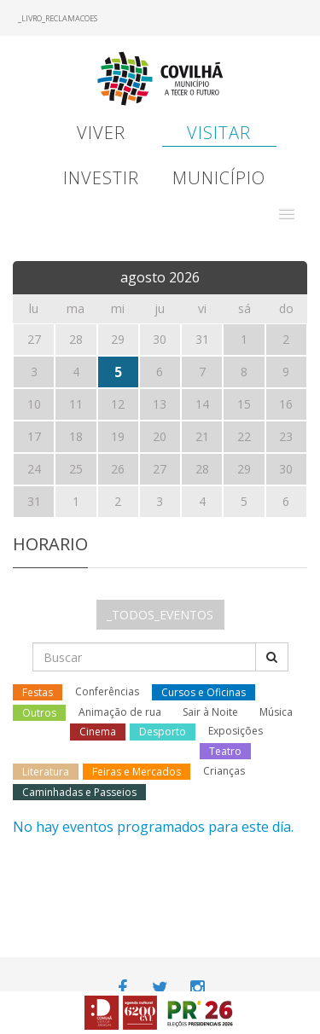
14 (202, 404)
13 (159, 404)
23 (286, 436)
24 (34, 469)
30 (286, 469)
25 (76, 469)
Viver (101, 132)
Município (218, 177)
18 (76, 436)
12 (118, 404)
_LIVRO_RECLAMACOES (57, 18)
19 (118, 436)
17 (34, 436)
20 (159, 436)
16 (286, 404)
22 (244, 436)
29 (244, 469)
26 (118, 469)
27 (159, 469)
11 (76, 404)
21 (202, 436)
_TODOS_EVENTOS (160, 615)
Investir (101, 177)
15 (244, 404)
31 (34, 501)
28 (202, 469)
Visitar (219, 132)
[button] (287, 214)
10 (34, 404)
